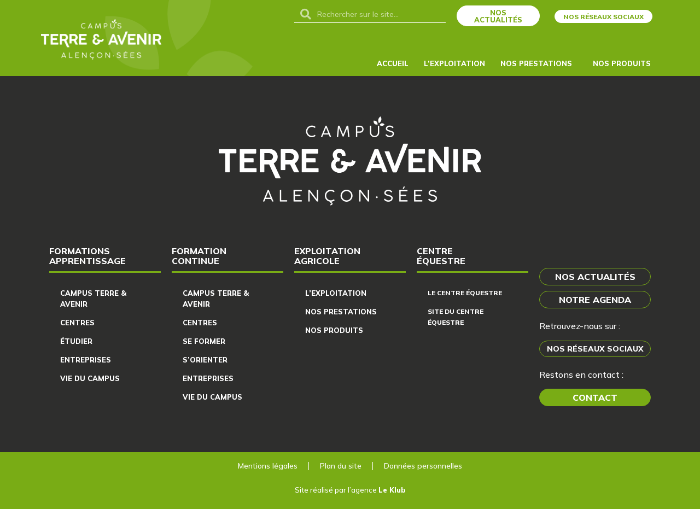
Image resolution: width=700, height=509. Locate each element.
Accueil (393, 63)
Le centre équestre (465, 293)
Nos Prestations (539, 63)
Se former (204, 341)
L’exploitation (454, 63)
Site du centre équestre (455, 316)
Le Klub (391, 489)
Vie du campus (90, 378)
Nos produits (624, 63)
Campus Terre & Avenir (93, 298)
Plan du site (340, 466)
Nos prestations (341, 311)
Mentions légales (268, 466)
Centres (77, 322)
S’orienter (205, 359)
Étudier (76, 341)
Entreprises (85, 359)
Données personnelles (423, 466)
